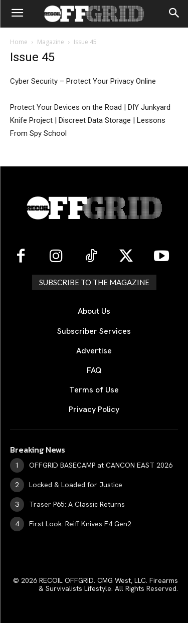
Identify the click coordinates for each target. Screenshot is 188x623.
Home (19, 42)
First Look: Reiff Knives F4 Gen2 (80, 523)
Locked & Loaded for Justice (75, 484)
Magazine (50, 42)
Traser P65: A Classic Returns (77, 504)
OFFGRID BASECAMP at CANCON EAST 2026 (100, 465)
